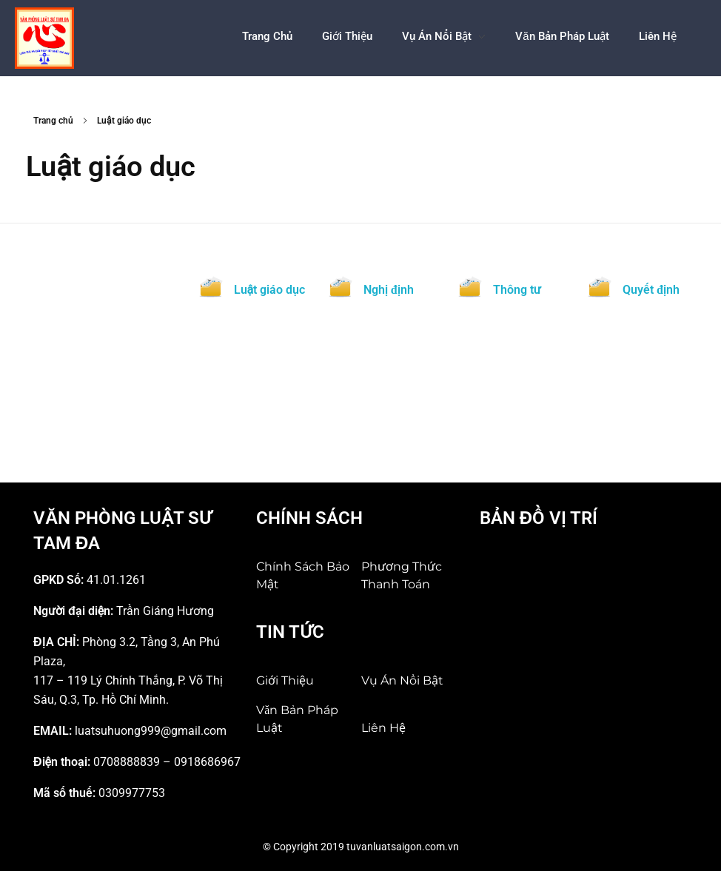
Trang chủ (53, 120)
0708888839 (126, 762)
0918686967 (207, 762)
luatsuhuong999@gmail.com (151, 731)
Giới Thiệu (285, 680)
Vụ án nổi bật (402, 680)
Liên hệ (383, 728)
